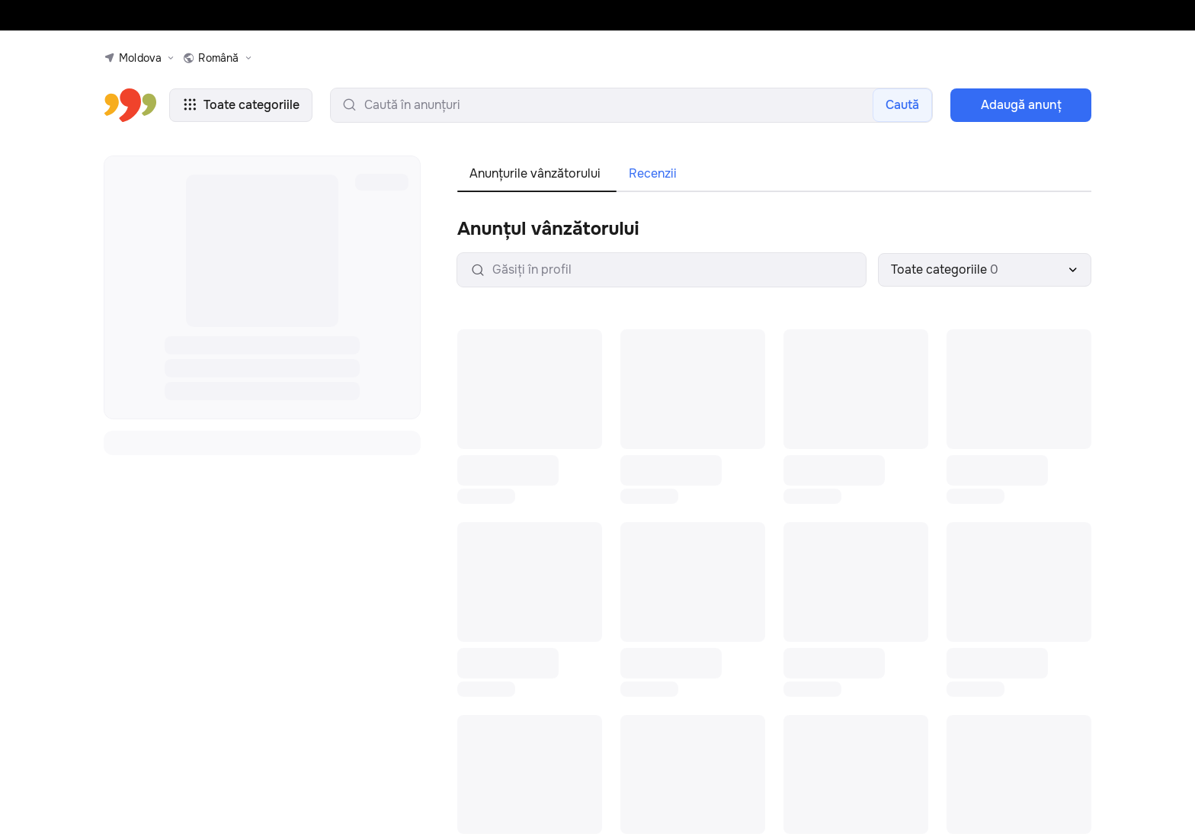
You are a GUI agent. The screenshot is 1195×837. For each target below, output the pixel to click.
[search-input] (631, 105)
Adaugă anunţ (1021, 105)
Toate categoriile (241, 105)
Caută (902, 105)
